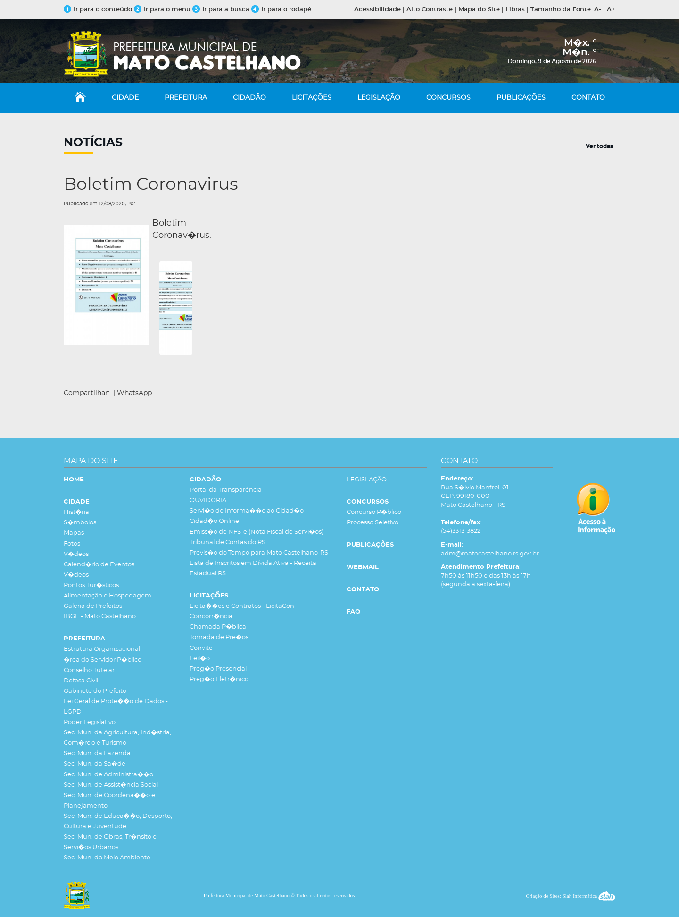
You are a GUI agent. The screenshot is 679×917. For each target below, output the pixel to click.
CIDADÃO (249, 97)
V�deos (76, 554)
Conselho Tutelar (89, 670)
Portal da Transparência (226, 490)
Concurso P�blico (374, 512)
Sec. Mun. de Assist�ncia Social (111, 785)
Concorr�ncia (211, 617)
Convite (201, 648)
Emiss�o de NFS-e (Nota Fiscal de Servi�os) (256, 532)
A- (597, 10)
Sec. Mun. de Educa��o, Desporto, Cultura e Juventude (118, 821)
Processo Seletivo (372, 523)
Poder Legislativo (90, 722)
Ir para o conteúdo (98, 10)
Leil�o (200, 659)
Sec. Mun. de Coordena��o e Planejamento (109, 800)
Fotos (72, 544)
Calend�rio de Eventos (99, 565)
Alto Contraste (429, 10)
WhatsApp (134, 393)
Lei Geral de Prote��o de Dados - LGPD (116, 706)
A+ (611, 10)
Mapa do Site (479, 10)
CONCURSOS (448, 97)
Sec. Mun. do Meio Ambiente (107, 858)
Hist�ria (76, 512)
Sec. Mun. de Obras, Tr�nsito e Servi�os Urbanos (110, 842)
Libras (515, 10)
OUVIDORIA (208, 500)
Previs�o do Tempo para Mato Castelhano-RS (259, 553)
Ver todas (599, 146)
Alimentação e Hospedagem (107, 596)
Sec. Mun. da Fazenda (97, 753)
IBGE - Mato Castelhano (100, 617)
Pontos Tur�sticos (91, 585)
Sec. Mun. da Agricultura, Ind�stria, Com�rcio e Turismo (117, 738)
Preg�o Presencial (218, 669)
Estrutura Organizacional (102, 649)
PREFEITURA (186, 97)
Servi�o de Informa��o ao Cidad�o (247, 511)
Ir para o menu (163, 10)
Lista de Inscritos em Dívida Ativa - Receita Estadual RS (253, 568)
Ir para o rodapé (281, 10)
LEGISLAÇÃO (378, 97)
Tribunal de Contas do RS (227, 542)
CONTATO (588, 97)
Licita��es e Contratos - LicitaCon (242, 606)
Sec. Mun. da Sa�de (94, 764)
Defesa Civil (81, 681)
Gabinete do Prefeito (95, 691)
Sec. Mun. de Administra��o (108, 775)
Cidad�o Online (214, 521)
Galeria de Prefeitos (93, 606)
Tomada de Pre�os (219, 637)
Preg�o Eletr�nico (219, 679)
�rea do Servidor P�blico (102, 660)
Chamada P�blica (218, 627)
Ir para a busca (220, 10)
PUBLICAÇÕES (521, 97)
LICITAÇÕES (311, 97)
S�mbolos (80, 523)
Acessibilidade (377, 10)
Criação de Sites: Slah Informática (570, 896)
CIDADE (125, 97)
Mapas (74, 533)
